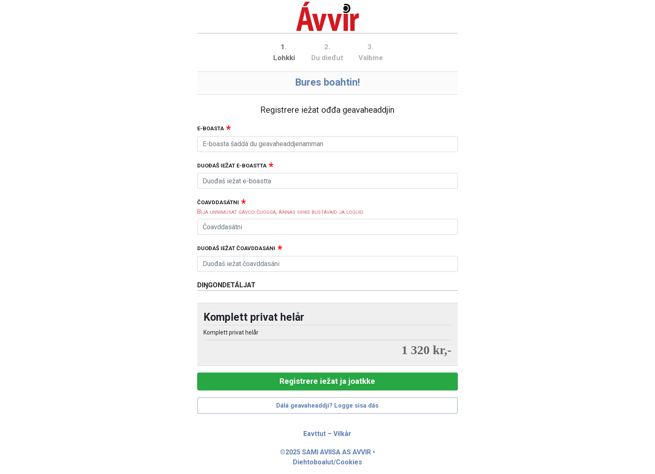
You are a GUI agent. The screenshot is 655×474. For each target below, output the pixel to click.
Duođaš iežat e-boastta (232, 165)
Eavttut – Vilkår (327, 434)
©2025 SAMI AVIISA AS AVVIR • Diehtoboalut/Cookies (327, 457)
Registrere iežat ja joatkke (327, 381)
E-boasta (210, 128)
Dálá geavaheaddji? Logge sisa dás (327, 405)
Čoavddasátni (218, 202)
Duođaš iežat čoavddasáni (236, 248)
